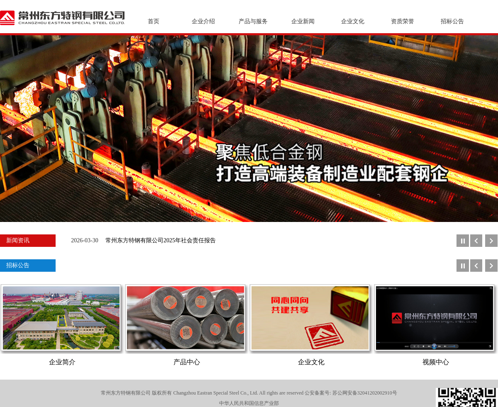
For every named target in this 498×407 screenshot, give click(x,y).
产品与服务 (253, 21)
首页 (153, 21)
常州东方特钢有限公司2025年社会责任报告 (160, 240)
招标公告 (452, 21)
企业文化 (352, 21)
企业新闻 (303, 21)
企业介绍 (203, 21)
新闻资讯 (17, 240)
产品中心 (186, 362)
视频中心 (435, 362)
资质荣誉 (402, 21)
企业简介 (62, 362)
